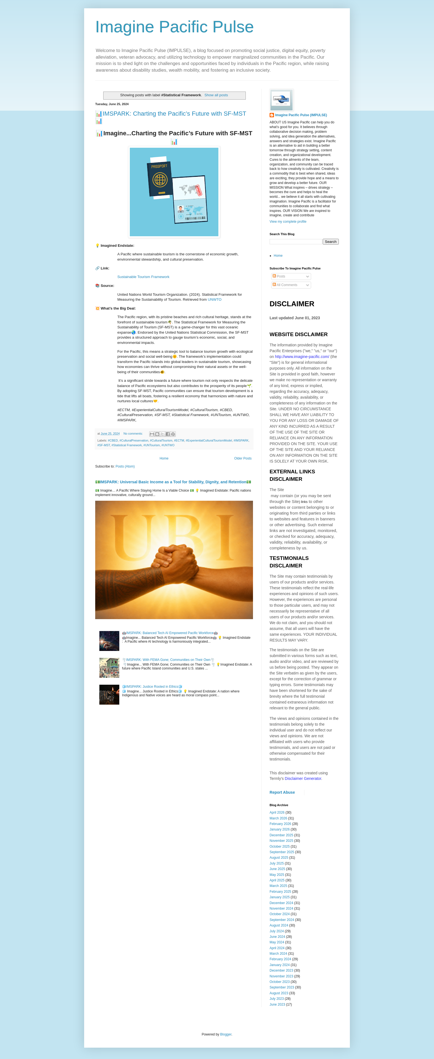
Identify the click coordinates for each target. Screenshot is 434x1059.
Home (164, 458)
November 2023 (281, 976)
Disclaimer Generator (303, 778)
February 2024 (280, 959)
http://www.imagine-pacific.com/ (302, 356)
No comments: (133, 433)
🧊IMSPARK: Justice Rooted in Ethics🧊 (152, 687)
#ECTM (179, 440)
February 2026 (280, 824)
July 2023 (277, 999)
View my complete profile (288, 222)
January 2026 (280, 829)
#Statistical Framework (127, 445)
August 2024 (279, 925)
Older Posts (243, 458)
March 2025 (278, 886)
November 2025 (281, 841)
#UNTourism (151, 445)
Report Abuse (282, 792)
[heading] (174, 188)
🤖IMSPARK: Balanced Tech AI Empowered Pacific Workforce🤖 (170, 633)
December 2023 (281, 970)
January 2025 (280, 897)
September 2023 (282, 987)
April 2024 (277, 948)
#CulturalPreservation (134, 440)
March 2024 (278, 954)
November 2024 (281, 908)
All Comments (285, 285)
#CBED (113, 440)
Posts (279, 276)
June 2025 (277, 869)
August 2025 (279, 858)
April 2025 (277, 880)
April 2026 (277, 812)
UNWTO (215, 299)
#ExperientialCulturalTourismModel (209, 440)
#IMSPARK (241, 440)
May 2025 (277, 875)
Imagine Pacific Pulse (174, 26)
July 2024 (277, 931)
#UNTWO (168, 445)
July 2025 (277, 863)
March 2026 (278, 818)
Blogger (225, 1034)
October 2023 (280, 982)
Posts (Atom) (125, 466)
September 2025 (282, 852)
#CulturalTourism (161, 440)
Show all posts (216, 95)
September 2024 (282, 920)
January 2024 (280, 965)
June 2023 (277, 1004)
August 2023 (279, 993)
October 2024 (280, 914)
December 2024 (281, 903)
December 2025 (281, 835)
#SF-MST (103, 445)
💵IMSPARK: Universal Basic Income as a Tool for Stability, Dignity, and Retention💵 (173, 482)
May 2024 (277, 942)
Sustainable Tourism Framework (143, 277)
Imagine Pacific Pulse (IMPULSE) (301, 115)
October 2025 (280, 846)
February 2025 (280, 892)
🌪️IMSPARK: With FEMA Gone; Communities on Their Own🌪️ (168, 660)
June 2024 (277, 937)
